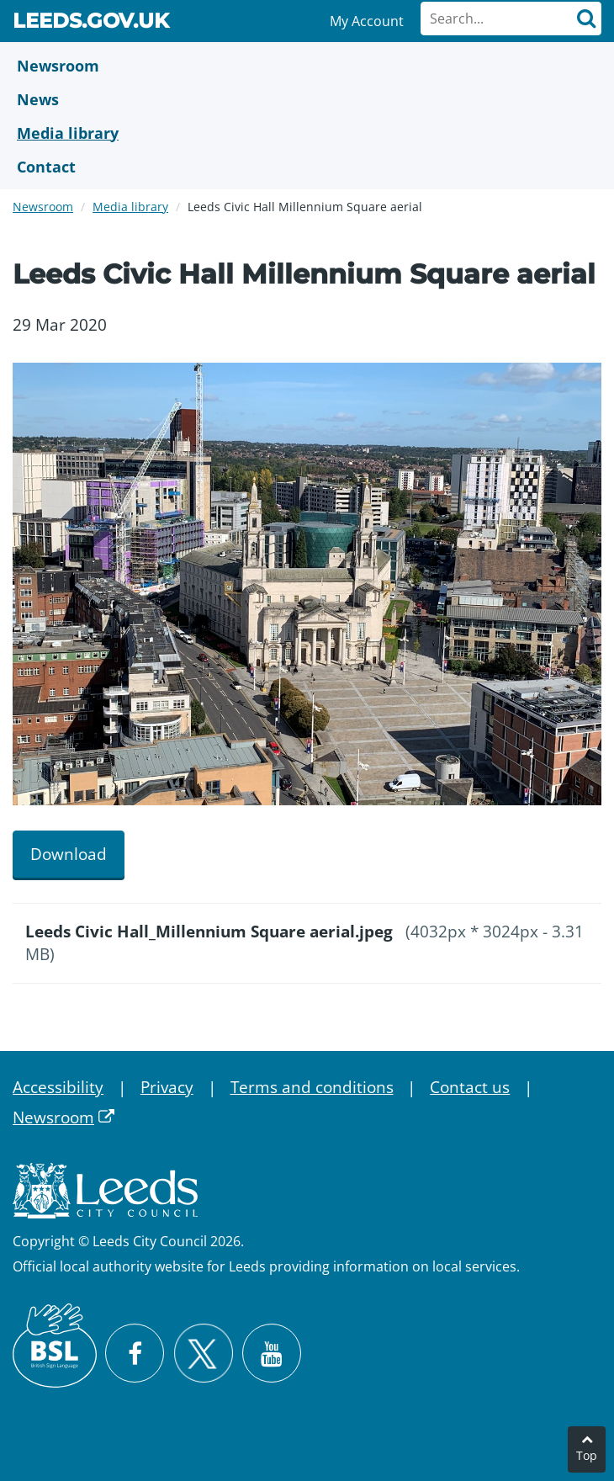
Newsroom (43, 207)
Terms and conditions (312, 1087)
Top (586, 1455)
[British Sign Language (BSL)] (55, 1345)
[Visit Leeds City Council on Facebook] (134, 1353)
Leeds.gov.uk (91, 24)
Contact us (470, 1087)
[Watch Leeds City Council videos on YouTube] (271, 1353)
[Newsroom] (307, 65)
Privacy (166, 1087)
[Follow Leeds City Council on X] (203, 1353)
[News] (307, 99)
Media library (130, 207)
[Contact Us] (307, 166)
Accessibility (58, 1087)
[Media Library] (307, 133)
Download (68, 854)
